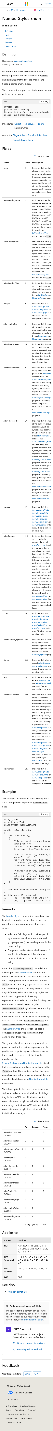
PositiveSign (43, 295)
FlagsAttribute (20, 135)
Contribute (19, 1410)
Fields (7, 34)
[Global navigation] (3, 3)
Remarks (8, 42)
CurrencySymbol (39, 654)
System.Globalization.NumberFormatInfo (22, 1062)
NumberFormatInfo (38, 1078)
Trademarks (25, 1418)
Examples (8, 38)
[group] (26, 111)
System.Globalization (23, 60)
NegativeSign (38, 298)
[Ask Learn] (35, 10)
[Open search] (41, 3)
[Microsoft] (26, 4)
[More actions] (48, 10)
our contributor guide (32, 1319)
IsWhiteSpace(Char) (40, 233)
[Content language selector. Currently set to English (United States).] (19, 1386)
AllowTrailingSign (39, 518)
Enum (41, 123)
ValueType (29, 123)
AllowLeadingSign (39, 312)
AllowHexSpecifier (39, 665)
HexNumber (37, 760)
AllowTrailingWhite (40, 309)
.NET (11, 10)
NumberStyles (43, 435)
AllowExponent (38, 545)
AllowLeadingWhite (40, 306)
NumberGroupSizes (40, 498)
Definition (9, 31)
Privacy (31, 1410)
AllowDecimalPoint (40, 521)
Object (17, 123)
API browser (21, 10)
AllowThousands (39, 524)
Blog (7, 1410)
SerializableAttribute (37, 135)
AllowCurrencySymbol (41, 379)
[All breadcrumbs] (4, 10)
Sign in (48, 3)
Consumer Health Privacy (17, 1414)
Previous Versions (27, 1406)
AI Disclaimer (11, 1406)
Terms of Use (11, 1418)
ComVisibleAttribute (23, 140)
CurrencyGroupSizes (41, 471)
